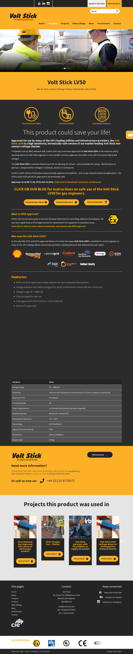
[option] (25, 541)
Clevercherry (117, 651)
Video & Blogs (78, 23)
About (13, 595)
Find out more (100, 455)
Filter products (114, 3)
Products (53, 23)
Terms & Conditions (32, 651)
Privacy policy (45, 651)
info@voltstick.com (66, 606)
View (26, 561)
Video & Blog (16, 605)
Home (13, 592)
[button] (10, 51)
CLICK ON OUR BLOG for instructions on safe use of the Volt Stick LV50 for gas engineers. (66, 191)
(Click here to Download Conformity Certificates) (77, 182)
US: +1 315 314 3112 (66, 613)
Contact (117, 23)
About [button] (42, 23)
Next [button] (122, 541)
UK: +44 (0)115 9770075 (66, 610)
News (91, 23)
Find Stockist (103, 23)
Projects (65, 23)
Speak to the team (97, 3)
